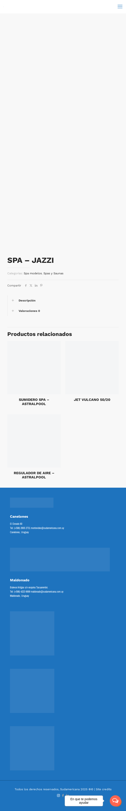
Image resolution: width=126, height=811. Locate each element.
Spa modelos (33, 273)
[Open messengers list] (115, 800)
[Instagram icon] (58, 796)
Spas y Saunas (53, 273)
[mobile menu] (120, 6)
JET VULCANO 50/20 (92, 400)
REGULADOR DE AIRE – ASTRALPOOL (34, 475)
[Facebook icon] (63, 796)
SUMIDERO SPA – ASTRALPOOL (34, 402)
